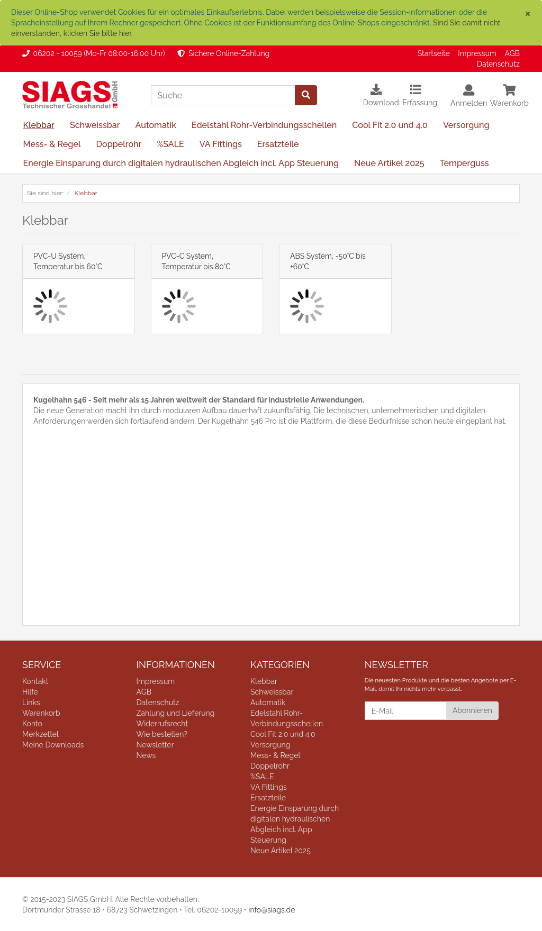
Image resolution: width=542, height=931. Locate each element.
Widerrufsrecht (162, 723)
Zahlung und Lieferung (176, 713)
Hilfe (30, 692)
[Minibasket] (509, 101)
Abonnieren (472, 710)
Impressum (477, 53)
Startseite (434, 53)
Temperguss (464, 163)
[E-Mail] (406, 710)
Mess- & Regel (51, 144)
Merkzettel (40, 734)
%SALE (170, 144)
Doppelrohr (118, 144)
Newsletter (155, 745)
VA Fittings (221, 144)
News (146, 755)
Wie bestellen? (162, 734)
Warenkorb (41, 713)
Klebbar (38, 125)
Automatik (156, 125)
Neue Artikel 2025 (389, 163)
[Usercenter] (469, 101)
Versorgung (466, 125)
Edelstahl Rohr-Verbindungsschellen (264, 125)
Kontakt (35, 681)
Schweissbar (95, 125)
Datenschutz (498, 64)
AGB (512, 53)
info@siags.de (271, 910)
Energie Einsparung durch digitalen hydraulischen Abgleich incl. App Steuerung (181, 163)
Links (31, 702)
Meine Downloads (53, 745)
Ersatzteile (278, 144)
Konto (32, 723)
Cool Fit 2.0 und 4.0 (390, 125)
